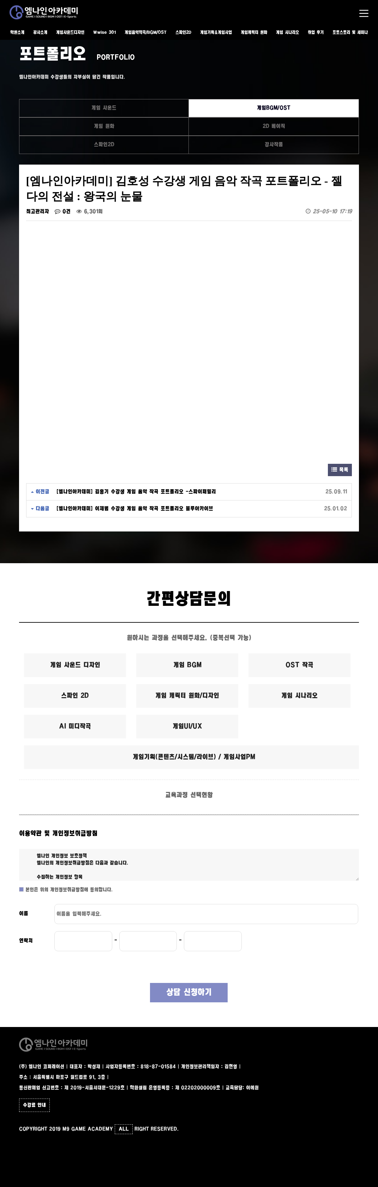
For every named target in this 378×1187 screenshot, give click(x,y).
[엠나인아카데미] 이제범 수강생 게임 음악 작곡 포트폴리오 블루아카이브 (134, 508)
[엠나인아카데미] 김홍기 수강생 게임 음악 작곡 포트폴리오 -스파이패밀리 (136, 492)
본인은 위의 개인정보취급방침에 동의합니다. (68, 889)
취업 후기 (316, 33)
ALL (124, 1129)
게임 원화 (104, 126)
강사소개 (40, 33)
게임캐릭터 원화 (254, 33)
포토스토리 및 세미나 (350, 33)
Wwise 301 (104, 33)
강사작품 (274, 144)
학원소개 (17, 33)
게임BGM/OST (273, 108)
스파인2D (183, 33)
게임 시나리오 (287, 33)
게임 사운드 (103, 108)
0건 (63, 211)
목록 (339, 470)
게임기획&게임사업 (216, 33)
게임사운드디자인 (70, 33)
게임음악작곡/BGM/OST (146, 33)
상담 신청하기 (189, 992)
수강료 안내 (34, 1105)
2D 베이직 (274, 126)
